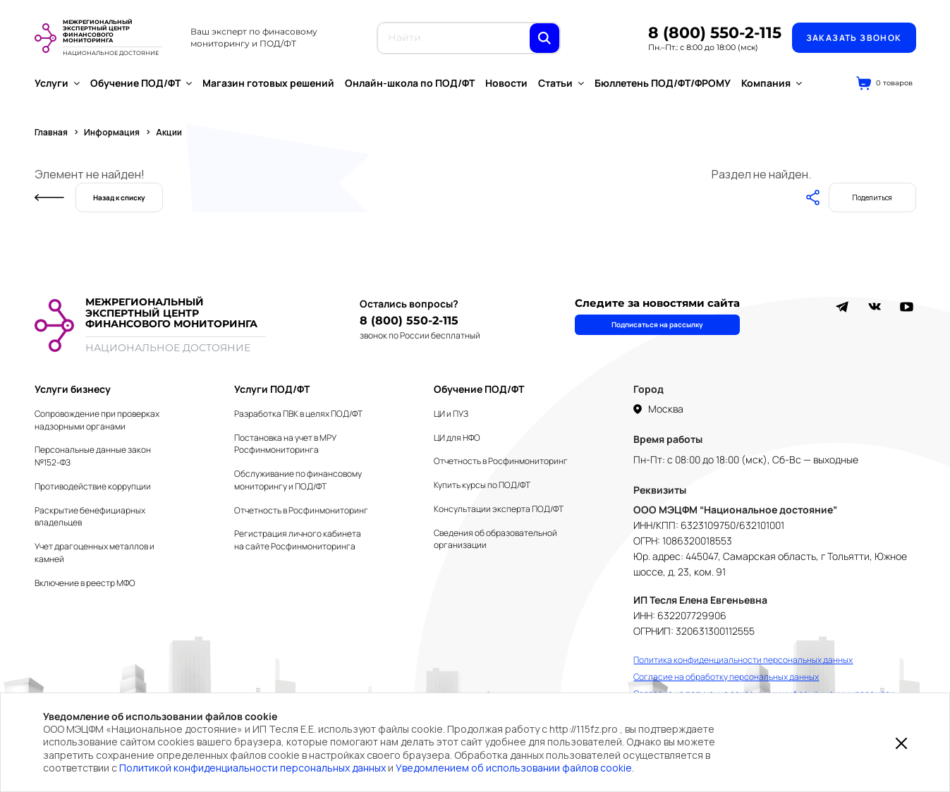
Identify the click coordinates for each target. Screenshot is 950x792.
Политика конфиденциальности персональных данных (743, 660)
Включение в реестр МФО (85, 583)
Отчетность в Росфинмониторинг (301, 510)
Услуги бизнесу (73, 389)
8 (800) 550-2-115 (714, 32)
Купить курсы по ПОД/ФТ (482, 485)
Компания (771, 83)
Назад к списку (119, 197)
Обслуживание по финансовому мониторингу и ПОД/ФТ (298, 480)
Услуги (57, 83)
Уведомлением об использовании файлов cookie (514, 767)
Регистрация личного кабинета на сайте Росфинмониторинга (297, 540)
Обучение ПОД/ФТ (141, 83)
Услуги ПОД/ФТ (272, 389)
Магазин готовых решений (268, 83)
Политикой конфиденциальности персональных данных (252, 767)
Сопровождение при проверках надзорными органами (97, 420)
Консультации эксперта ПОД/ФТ (499, 509)
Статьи (561, 83)
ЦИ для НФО (457, 438)
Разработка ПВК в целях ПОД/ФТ (298, 414)
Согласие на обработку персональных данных (726, 677)
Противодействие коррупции (93, 486)
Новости (506, 83)
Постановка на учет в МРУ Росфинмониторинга (285, 444)
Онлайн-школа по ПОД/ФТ (410, 83)
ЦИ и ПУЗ (451, 414)
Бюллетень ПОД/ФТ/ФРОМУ (663, 83)
